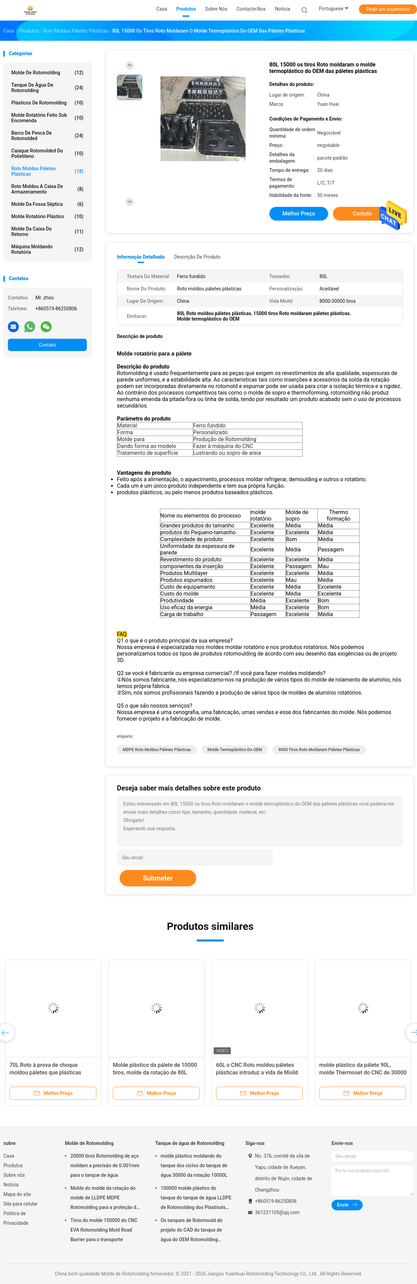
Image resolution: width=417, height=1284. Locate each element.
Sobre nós (14, 1175)
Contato (47, 345)
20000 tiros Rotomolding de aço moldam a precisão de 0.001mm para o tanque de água (104, 1165)
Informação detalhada (140, 257)
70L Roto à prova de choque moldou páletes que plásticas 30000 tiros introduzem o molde (49, 1072)
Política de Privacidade (15, 1218)
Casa (8, 1156)
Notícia (10, 1184)
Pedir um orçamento (388, 9)
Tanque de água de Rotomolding (47, 87)
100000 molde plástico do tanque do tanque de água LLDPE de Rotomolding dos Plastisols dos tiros (196, 1198)
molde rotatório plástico (47, 216)
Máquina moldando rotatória (47, 249)
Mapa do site (17, 1194)
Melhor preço (298, 213)
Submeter (158, 878)
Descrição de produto (197, 257)
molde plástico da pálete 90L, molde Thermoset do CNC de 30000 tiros (363, 1072)
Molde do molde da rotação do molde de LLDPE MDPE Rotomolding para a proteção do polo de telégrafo (104, 1198)
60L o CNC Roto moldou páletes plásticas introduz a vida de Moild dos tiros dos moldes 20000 (257, 1072)
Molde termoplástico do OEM (234, 749)
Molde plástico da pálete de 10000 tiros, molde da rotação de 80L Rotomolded (155, 1072)
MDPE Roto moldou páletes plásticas (157, 749)
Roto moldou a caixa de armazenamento (47, 189)
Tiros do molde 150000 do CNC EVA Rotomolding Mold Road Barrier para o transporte (103, 1230)
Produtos (13, 1165)
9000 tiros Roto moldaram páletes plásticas (319, 749)
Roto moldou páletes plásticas (47, 171)
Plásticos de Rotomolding (47, 102)
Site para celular (20, 1204)
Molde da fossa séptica (47, 204)
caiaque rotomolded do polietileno (47, 153)
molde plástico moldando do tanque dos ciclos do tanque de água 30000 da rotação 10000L (194, 1165)
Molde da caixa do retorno (47, 231)
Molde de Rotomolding (47, 72)
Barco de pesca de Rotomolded (47, 135)
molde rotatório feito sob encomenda (47, 117)
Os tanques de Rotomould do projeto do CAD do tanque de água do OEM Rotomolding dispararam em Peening (192, 1231)
